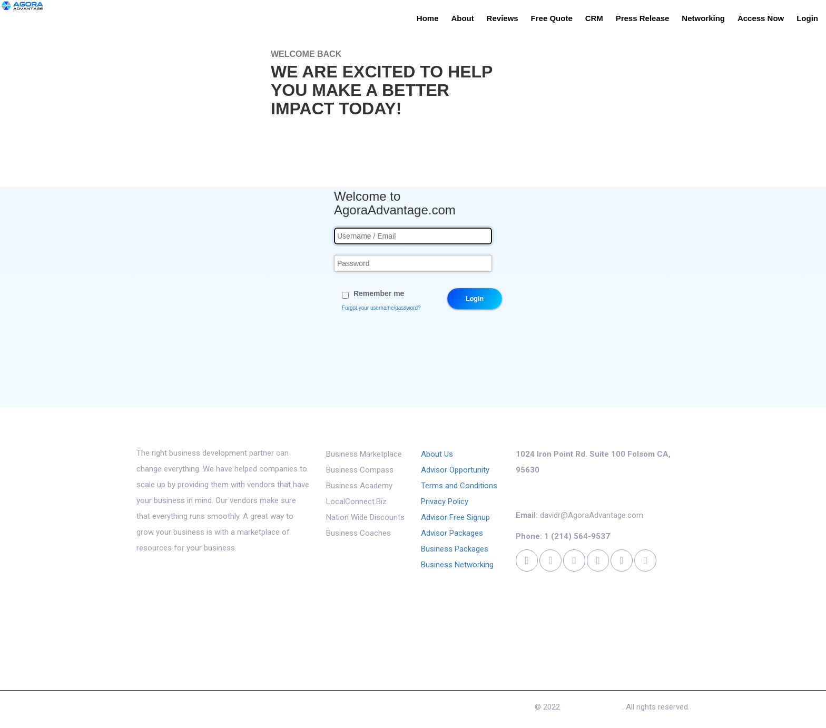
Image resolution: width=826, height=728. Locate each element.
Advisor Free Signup (455, 517)
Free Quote (552, 18)
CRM (594, 18)
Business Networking (457, 564)
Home (428, 18)
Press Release (643, 18)
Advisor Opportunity (455, 470)
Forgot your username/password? (381, 308)
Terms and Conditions (459, 485)
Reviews (502, 18)
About (462, 18)
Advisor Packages (452, 533)
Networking (703, 18)
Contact (331, 709)
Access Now (761, 18)
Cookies (371, 709)
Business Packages (454, 549)
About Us (437, 454)
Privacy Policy (444, 501)
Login (807, 18)
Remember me (379, 293)
